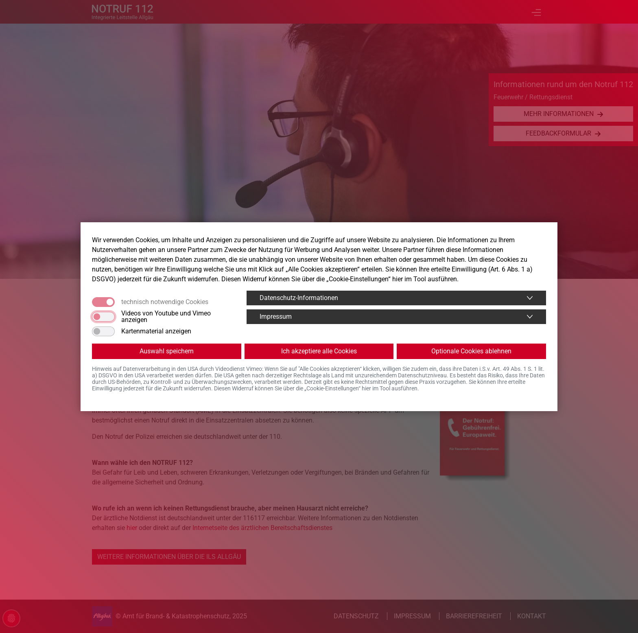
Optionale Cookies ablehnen (471, 351)
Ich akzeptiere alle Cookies (319, 351)
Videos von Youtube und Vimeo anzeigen (166, 316)
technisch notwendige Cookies (164, 302)
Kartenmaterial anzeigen (156, 331)
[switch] (103, 317)
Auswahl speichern (167, 351)
